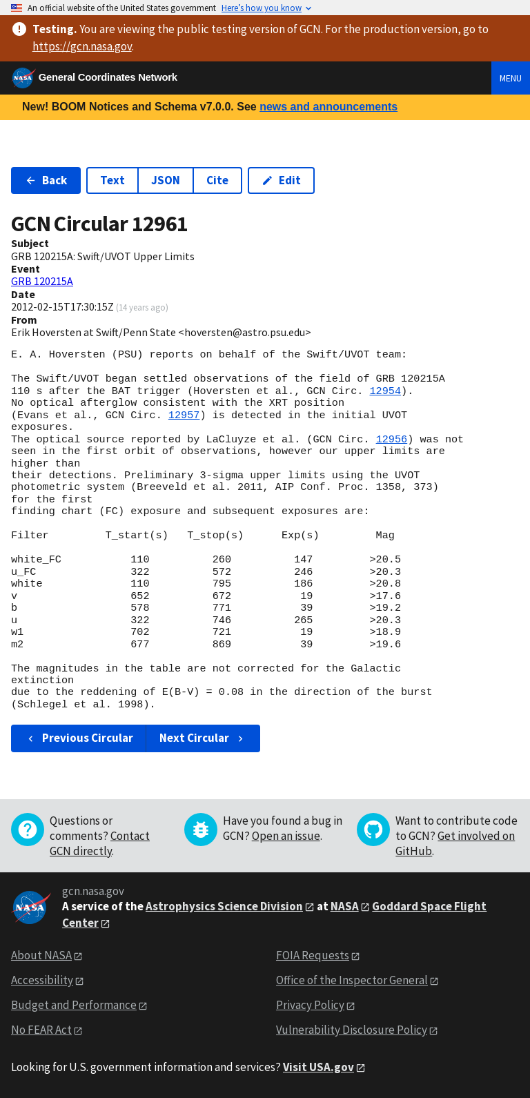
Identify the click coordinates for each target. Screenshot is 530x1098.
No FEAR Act (41, 1029)
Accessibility (42, 980)
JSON (165, 180)
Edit (281, 180)
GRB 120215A (42, 281)
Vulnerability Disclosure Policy (351, 1029)
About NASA (41, 955)
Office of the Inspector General (352, 980)
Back (46, 180)
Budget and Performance (74, 1004)
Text (112, 180)
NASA (345, 906)
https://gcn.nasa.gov (82, 46)
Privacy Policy (310, 1004)
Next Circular (202, 737)
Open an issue (286, 835)
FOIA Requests (312, 955)
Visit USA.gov (318, 1067)
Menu (511, 78)
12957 (184, 415)
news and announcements (328, 106)
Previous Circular (79, 737)
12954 (385, 391)
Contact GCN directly (100, 843)
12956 (392, 440)
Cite (217, 180)
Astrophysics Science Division (224, 906)
